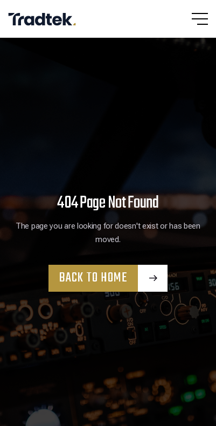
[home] (45, 19)
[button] (189, 19)
